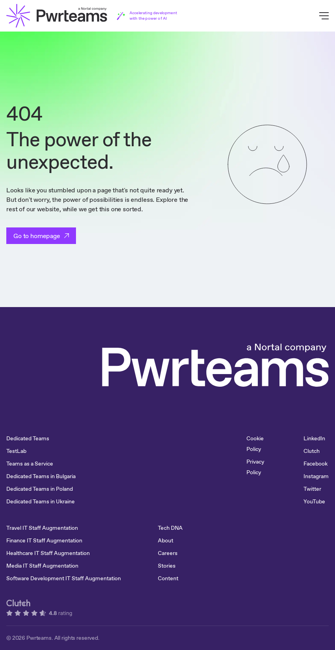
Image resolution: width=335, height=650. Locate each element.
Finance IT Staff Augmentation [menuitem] (44, 540)
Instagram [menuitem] (316, 476)
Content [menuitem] (168, 578)
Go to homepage (36, 235)
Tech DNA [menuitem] (170, 528)
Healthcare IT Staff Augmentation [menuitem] (48, 553)
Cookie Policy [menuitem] (255, 443)
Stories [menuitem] (167, 566)
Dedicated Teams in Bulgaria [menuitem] (41, 476)
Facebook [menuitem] (316, 463)
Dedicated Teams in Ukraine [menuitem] (40, 501)
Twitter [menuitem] (312, 489)
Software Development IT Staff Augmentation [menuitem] (63, 578)
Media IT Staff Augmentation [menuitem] (42, 566)
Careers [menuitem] (168, 553)
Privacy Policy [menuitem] (255, 467)
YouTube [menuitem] (314, 501)
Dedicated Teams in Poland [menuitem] (39, 489)
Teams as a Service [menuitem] (29, 463)
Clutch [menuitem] (312, 451)
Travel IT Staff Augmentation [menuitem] (42, 528)
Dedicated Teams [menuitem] (27, 438)
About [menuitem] (165, 540)
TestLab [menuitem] (16, 451)
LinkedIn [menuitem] (314, 438)
